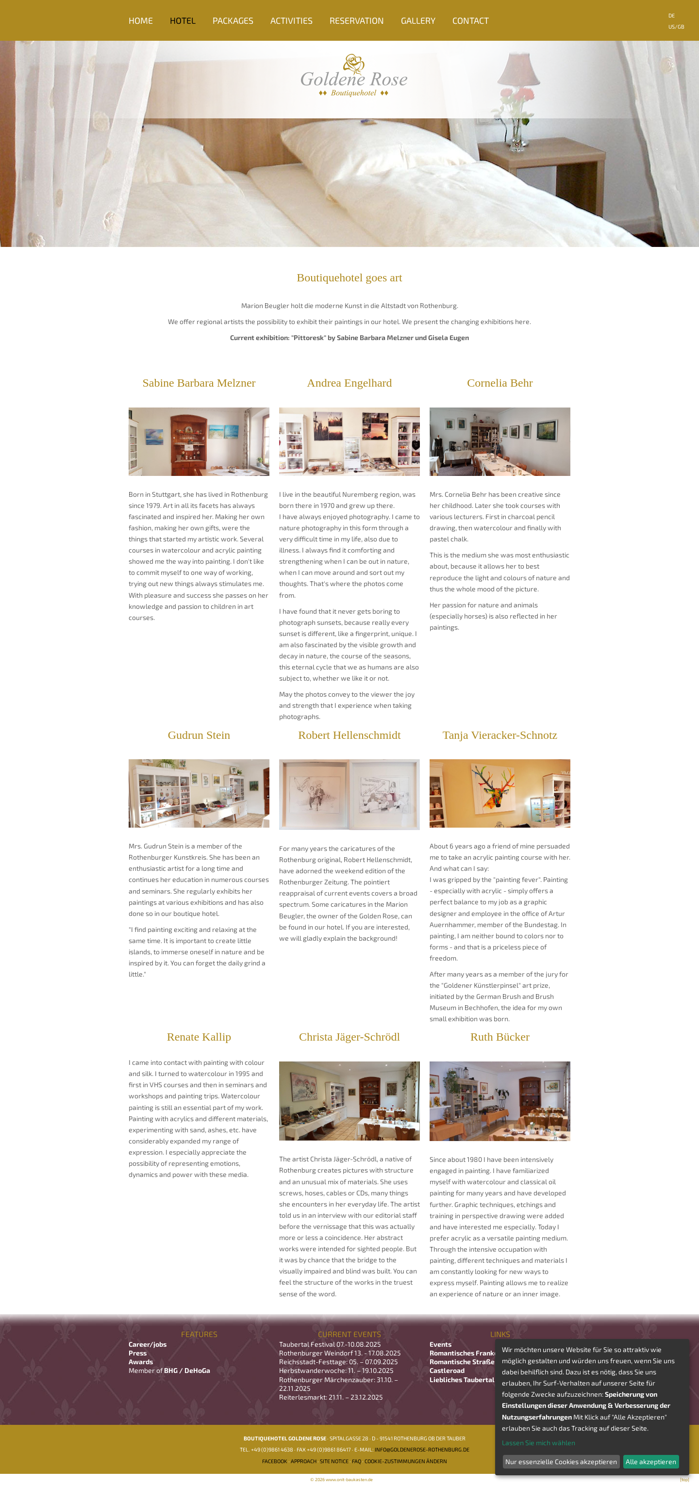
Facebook (274, 1461)
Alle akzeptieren (651, 1461)
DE (671, 15)
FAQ (356, 1461)
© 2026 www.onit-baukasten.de (341, 1479)
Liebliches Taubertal (462, 1379)
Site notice (334, 1461)
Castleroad (447, 1370)
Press (138, 1353)
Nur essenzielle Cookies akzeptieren (561, 1461)
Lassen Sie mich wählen (538, 1442)
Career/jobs (148, 1344)
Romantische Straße (462, 1361)
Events (440, 1344)
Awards (141, 1361)
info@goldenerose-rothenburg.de (422, 1449)
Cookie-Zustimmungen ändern (406, 1461)
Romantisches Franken (466, 1353)
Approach (303, 1461)
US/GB (676, 26)
